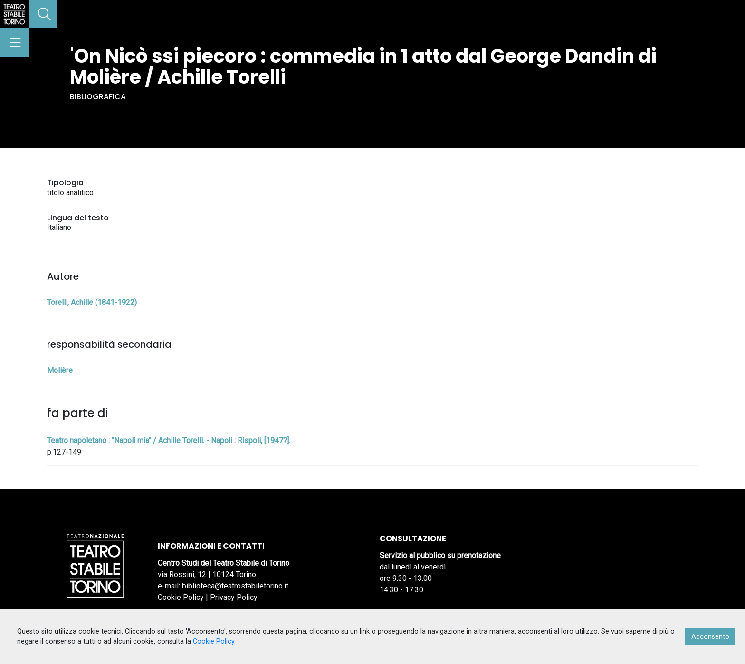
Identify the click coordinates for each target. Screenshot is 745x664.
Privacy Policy (234, 597)
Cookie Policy (181, 597)
